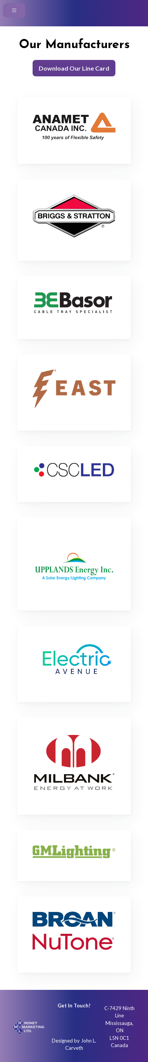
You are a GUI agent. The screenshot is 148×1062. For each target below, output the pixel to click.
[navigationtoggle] (14, 10)
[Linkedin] (89, 1023)
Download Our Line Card (74, 68)
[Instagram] (58, 1023)
